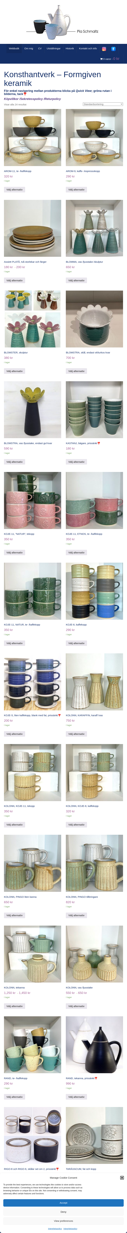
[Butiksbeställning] (103, 104)
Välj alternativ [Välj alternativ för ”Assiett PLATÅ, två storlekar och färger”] (14, 280)
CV (40, 48)
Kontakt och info (88, 48)
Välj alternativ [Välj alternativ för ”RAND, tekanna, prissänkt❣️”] (76, 1096)
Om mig (28, 48)
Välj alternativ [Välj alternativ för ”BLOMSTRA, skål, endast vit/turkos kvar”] (76, 371)
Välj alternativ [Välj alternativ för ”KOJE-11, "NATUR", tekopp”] (14, 552)
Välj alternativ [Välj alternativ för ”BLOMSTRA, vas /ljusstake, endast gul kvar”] (14, 461)
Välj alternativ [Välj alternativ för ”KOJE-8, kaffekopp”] (76, 643)
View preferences (63, 1220)
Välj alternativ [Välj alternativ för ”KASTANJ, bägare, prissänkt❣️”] (76, 461)
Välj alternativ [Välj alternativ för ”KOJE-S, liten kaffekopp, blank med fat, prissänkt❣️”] (14, 734)
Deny (63, 1211)
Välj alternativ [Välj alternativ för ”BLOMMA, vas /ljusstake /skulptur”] (76, 280)
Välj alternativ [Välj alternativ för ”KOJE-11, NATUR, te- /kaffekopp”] (14, 643)
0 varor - (110, 59)
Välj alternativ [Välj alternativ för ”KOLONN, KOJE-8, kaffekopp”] (76, 824)
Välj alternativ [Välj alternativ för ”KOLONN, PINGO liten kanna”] (14, 915)
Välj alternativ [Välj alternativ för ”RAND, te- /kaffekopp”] (14, 1096)
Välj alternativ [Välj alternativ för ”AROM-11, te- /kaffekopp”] (14, 189)
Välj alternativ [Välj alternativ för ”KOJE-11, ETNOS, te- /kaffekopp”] (76, 552)
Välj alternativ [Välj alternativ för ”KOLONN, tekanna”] (14, 1006)
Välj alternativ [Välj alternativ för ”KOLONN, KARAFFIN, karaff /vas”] (76, 734)
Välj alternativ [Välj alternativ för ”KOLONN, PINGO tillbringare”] (76, 915)
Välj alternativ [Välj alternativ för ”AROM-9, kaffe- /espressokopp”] (76, 189)
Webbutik (14, 48)
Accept (63, 1202)
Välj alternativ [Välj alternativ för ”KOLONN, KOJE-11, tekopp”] (14, 824)
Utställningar (54, 48)
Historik (70, 48)
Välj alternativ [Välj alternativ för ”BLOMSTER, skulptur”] (14, 371)
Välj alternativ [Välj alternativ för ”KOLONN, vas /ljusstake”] (76, 1006)
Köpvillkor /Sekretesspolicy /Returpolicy (32, 99)
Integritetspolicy (55, 1229)
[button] (122, 1177)
